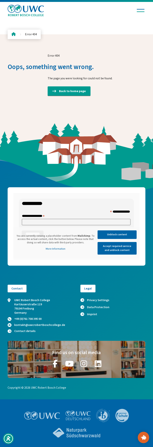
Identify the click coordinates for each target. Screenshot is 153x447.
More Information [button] (55, 249)
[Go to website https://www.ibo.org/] (103, 415)
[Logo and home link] (26, 10)
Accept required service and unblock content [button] (117, 248)
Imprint (92, 314)
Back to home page (69, 91)
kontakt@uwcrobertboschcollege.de (36, 325)
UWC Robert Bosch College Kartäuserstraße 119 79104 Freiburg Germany (29, 306)
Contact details (21, 331)
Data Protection (98, 307)
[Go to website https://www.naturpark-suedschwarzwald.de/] (76, 432)
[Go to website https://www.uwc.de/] (78, 415)
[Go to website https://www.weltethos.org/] (122, 415)
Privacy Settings (98, 300)
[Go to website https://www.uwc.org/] (42, 415)
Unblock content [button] (117, 234)
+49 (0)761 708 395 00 (25, 319)
